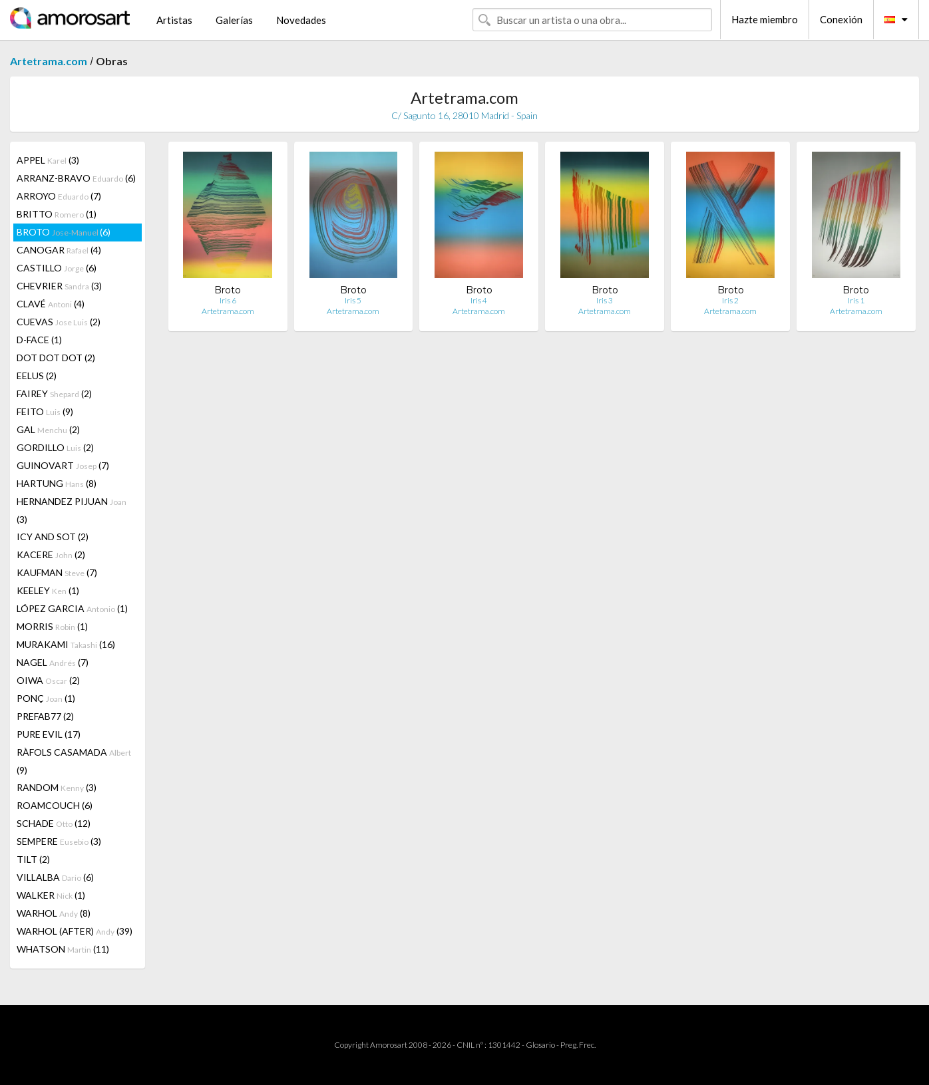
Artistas (174, 20)
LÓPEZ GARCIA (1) (72, 608)
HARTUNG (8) (56, 483)
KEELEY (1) (48, 590)
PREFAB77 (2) (45, 716)
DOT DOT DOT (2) (56, 357)
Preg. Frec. (578, 1045)
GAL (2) (48, 429)
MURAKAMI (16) (66, 644)
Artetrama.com (48, 61)
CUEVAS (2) (58, 321)
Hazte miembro (764, 19)
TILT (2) (33, 859)
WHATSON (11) (63, 949)
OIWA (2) (48, 680)
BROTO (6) (63, 231)
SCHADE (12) (54, 823)
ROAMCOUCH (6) (55, 805)
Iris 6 (228, 300)
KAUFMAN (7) (57, 572)
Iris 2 (730, 300)
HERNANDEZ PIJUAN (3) (71, 510)
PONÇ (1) (46, 698)
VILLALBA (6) (55, 877)
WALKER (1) (51, 895)
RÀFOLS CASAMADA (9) (74, 761)
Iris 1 (856, 300)
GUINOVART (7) (63, 465)
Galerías (234, 20)
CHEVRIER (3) (59, 285)
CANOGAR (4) (59, 249)
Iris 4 (478, 300)
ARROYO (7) (59, 196)
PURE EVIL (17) (49, 734)
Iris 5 (353, 300)
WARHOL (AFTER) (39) (74, 931)
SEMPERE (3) (59, 841)
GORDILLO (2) (55, 447)
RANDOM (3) (56, 787)
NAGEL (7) (53, 662)
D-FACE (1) (39, 339)
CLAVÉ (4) (51, 303)
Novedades (301, 20)
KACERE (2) (51, 554)
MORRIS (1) (52, 626)
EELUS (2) (37, 375)
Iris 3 (604, 300)
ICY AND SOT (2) (53, 536)
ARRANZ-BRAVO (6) (76, 178)
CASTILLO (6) (56, 267)
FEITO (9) (45, 411)
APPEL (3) (48, 160)
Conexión (841, 19)
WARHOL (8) (54, 913)
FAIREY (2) (54, 393)
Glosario (540, 1045)
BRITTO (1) (56, 214)
